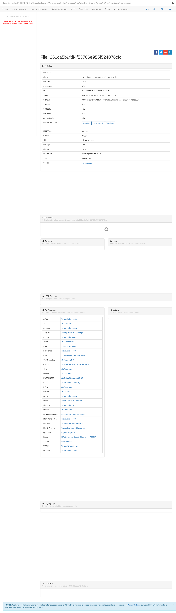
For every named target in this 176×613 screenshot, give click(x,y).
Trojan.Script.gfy (67, 405)
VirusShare (110, 123)
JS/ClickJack (66, 324)
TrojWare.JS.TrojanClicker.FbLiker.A (75, 364)
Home (5, 9)
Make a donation (121, 9)
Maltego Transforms (59, 9)
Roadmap (96, 9)
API (73, 9)
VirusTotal (86, 123)
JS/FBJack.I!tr (66, 392)
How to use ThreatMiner (39, 9)
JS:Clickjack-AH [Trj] (69, 342)
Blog (107, 9)
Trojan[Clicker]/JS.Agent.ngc (72, 333)
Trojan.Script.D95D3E (69, 337)
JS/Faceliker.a (66, 410)
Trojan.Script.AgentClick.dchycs (73, 428)
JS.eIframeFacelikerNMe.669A (73, 355)
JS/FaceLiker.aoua (68, 346)
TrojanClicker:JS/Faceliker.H (72, 423)
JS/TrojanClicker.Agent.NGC (72, 378)
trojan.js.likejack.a (68, 432)
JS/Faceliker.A (66, 369)
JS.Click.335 (66, 374)
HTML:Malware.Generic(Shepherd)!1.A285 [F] (78, 437)
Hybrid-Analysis (98, 123)
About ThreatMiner (19, 9)
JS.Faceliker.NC (67, 360)
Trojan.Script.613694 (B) (70, 383)
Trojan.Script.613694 (69, 319)
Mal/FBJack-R (66, 442)
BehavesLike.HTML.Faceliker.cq (73, 414)
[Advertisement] (18, 43)
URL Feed (83, 9)
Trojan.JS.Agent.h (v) (69, 446)
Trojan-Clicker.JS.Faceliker (71, 401)
